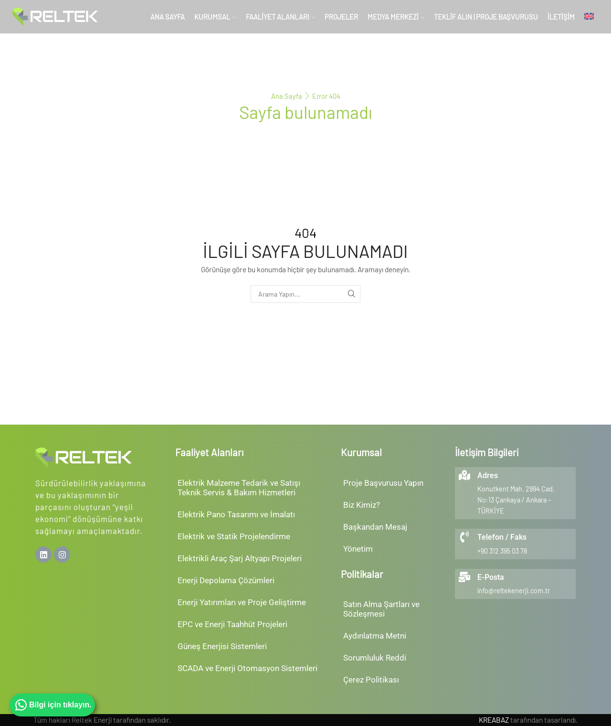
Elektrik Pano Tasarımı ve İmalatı (236, 514)
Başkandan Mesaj (375, 527)
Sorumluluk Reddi (374, 657)
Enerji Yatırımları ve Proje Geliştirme (242, 602)
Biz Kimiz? (361, 505)
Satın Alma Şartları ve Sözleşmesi (381, 609)
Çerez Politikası (371, 679)
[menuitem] (589, 17)
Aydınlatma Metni (374, 636)
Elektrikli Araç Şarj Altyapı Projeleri (240, 558)
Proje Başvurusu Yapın (383, 483)
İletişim (561, 16)
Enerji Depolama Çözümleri (226, 580)
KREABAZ (494, 719)
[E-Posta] (464, 577)
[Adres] (464, 475)
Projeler (341, 16)
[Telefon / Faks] (464, 537)
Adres (487, 475)
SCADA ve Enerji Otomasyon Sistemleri (247, 668)
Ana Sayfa (167, 16)
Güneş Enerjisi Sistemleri (222, 646)
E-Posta (490, 577)
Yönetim (358, 549)
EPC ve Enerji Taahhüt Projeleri (232, 624)
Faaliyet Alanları (280, 16)
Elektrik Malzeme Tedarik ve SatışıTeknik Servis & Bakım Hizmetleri (239, 487)
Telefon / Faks (502, 537)
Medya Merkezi (396, 16)
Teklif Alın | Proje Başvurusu (486, 16)
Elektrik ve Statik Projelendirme (234, 536)
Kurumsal (215, 16)
